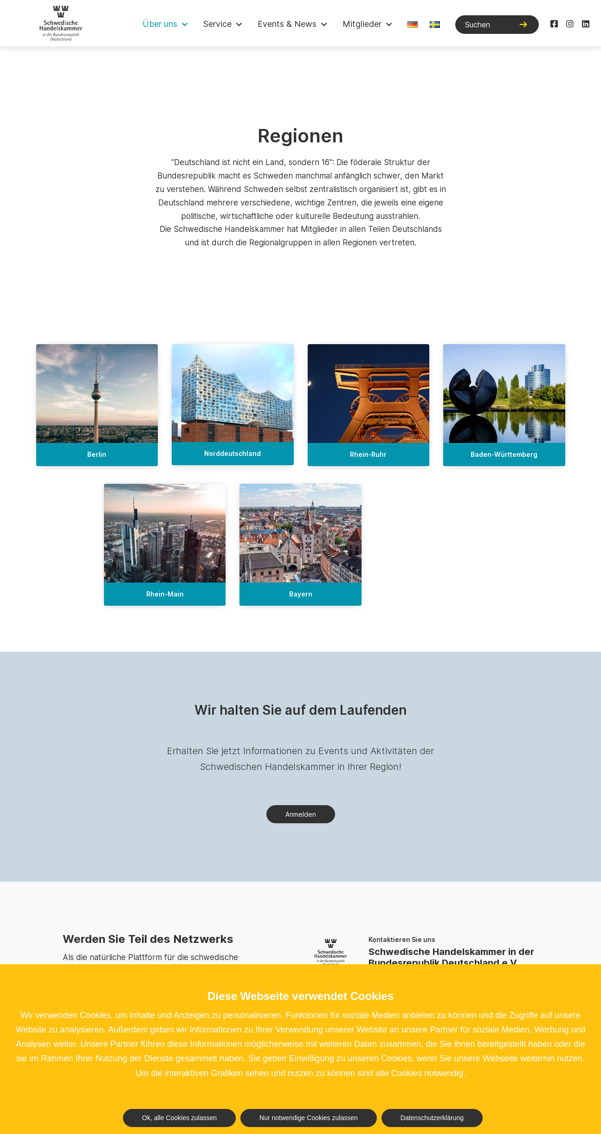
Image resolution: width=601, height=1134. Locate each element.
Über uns (159, 24)
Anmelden (300, 814)
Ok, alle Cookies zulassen (179, 1117)
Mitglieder (362, 24)
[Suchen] (497, 24)
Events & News (287, 24)
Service (217, 24)
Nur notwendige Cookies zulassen (308, 1117)
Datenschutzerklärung (432, 1117)
